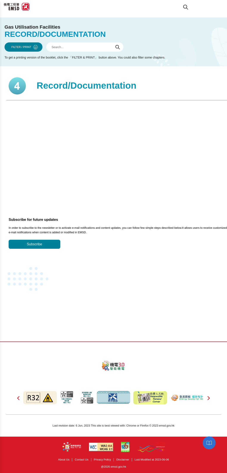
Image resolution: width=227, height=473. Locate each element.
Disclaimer (122, 459)
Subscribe (34, 244)
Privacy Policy (102, 459)
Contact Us (81, 459)
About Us (64, 459)
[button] (134, 7)
